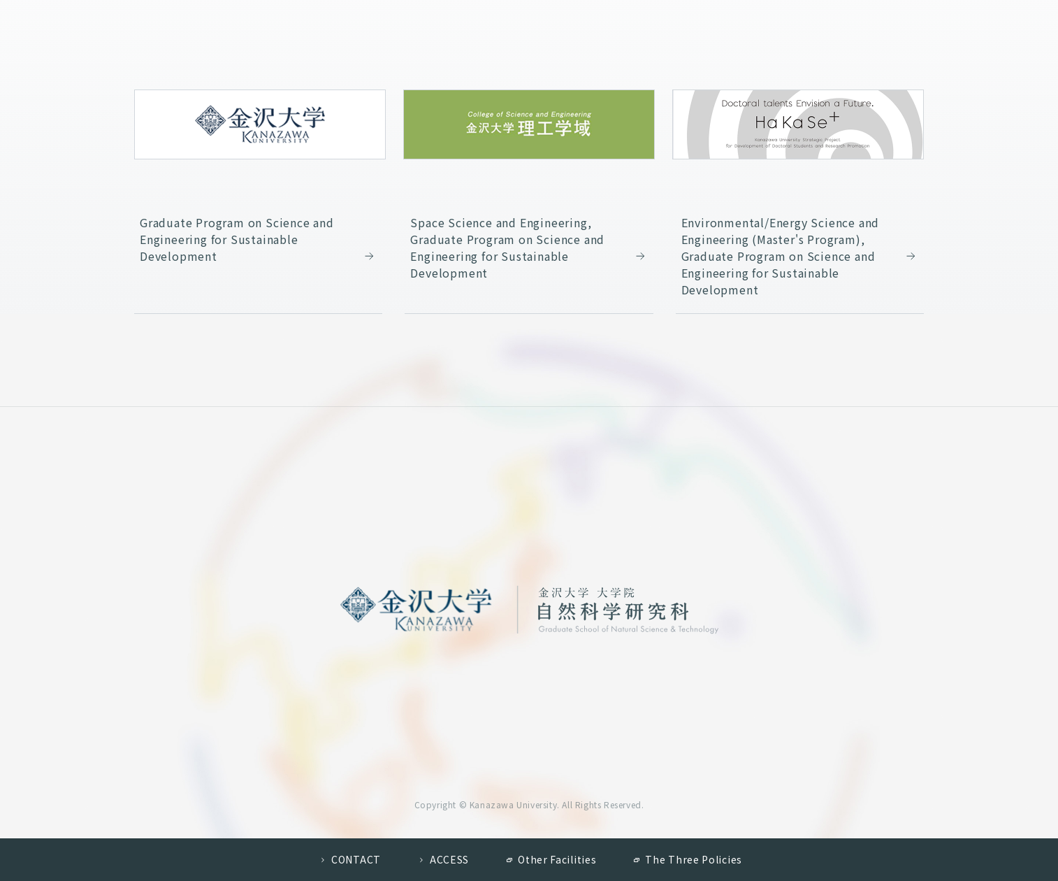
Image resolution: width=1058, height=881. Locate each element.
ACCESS (449, 859)
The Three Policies (693, 859)
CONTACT (356, 859)
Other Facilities (557, 859)
